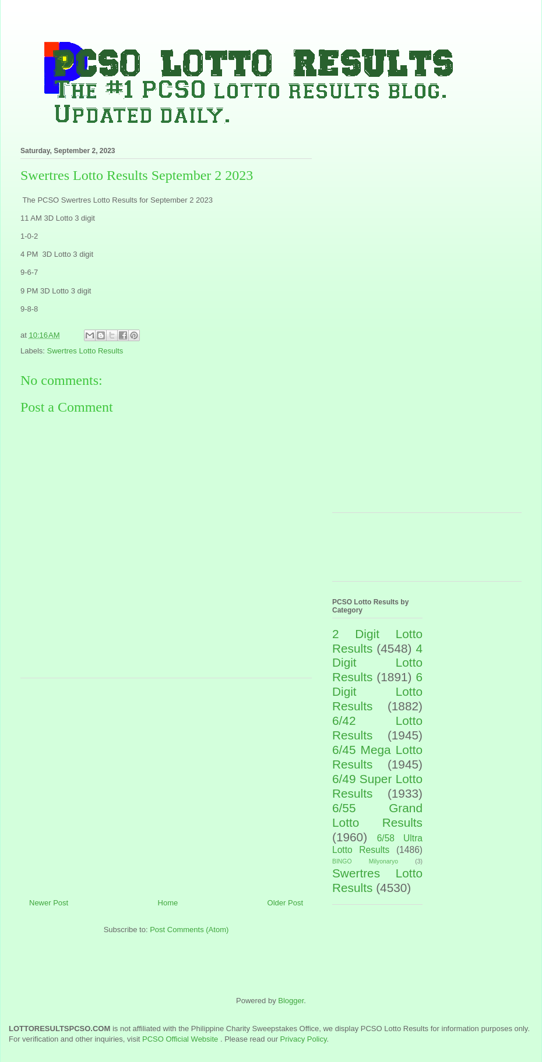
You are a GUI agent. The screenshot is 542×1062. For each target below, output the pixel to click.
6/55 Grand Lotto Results (377, 815)
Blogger (291, 1000)
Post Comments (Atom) (189, 929)
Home (168, 902)
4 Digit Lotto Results (377, 663)
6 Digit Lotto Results (377, 691)
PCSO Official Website (180, 1039)
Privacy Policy (303, 1039)
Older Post (285, 902)
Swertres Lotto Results (85, 350)
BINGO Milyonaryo (365, 861)
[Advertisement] (166, 783)
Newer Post (48, 902)
